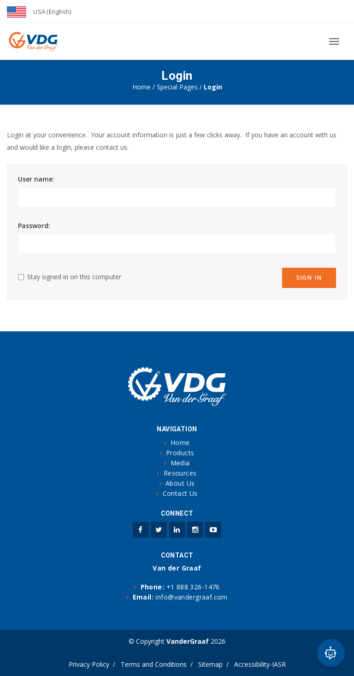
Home (141, 86)
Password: (34, 225)
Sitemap (210, 664)
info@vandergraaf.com (191, 597)
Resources (180, 473)
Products (180, 452)
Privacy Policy (89, 664)
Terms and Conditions (154, 664)
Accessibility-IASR (260, 664)
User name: (36, 179)
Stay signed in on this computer (74, 276)
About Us (180, 483)
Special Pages (177, 86)
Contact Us (180, 493)
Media (180, 463)
